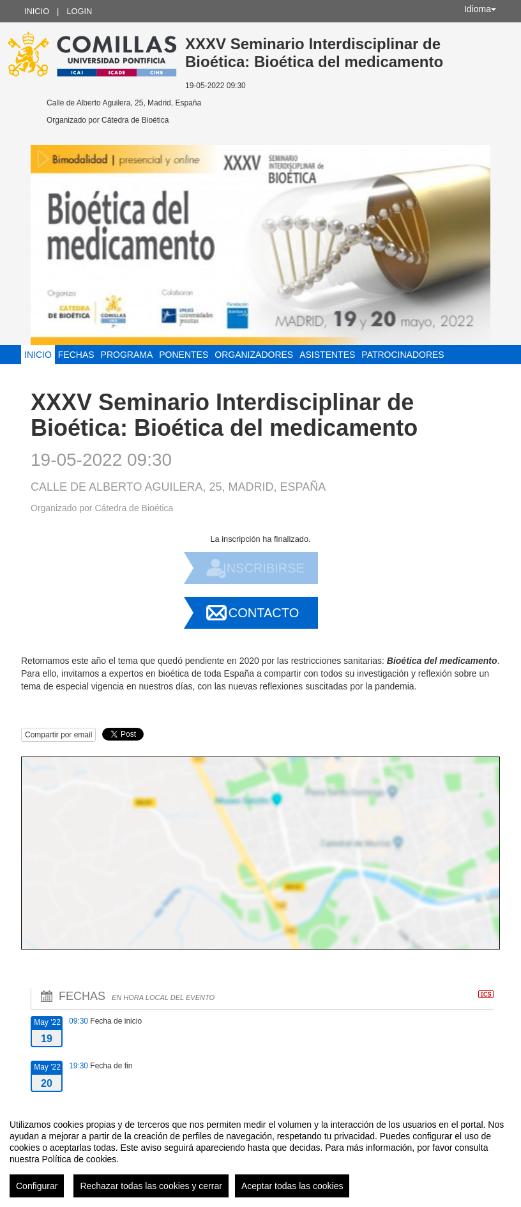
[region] (260, 1153)
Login (79, 11)
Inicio (36, 11)
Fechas (76, 355)
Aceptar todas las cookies (292, 1186)
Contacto (264, 613)
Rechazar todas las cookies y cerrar (151, 1186)
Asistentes (327, 355)
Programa (127, 355)
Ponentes (183, 355)
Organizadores (254, 355)
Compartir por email (58, 734)
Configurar (36, 1186)
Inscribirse (264, 568)
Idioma (480, 9)
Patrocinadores (402, 355)
